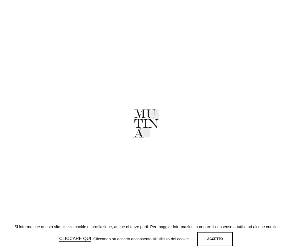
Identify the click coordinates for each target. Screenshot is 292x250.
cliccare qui (75, 238)
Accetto (215, 239)
